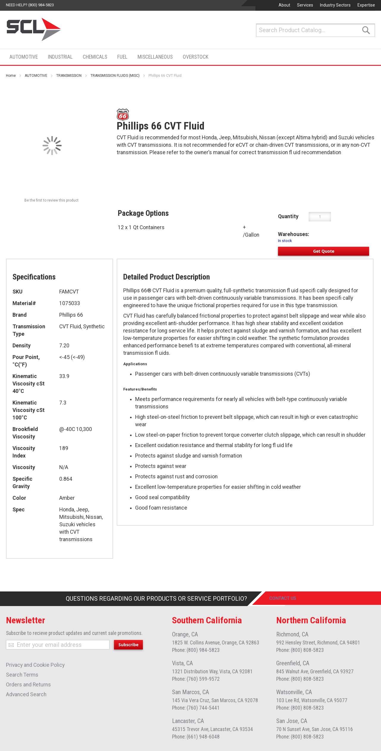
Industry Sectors (335, 5)
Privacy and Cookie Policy (35, 665)
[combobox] (315, 30)
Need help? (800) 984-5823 (30, 5)
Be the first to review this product (51, 200)
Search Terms (22, 675)
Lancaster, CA (188, 721)
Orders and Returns (28, 685)
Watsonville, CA (294, 692)
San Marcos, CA (190, 692)
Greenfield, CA (292, 663)
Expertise (366, 5)
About (284, 5)
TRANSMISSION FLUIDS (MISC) (115, 76)
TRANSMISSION (69, 76)
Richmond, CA (292, 634)
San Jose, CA (291, 721)
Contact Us (287, 598)
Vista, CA (182, 663)
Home (11, 76)
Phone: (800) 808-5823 (300, 650)
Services (305, 5)
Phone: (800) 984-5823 (196, 650)
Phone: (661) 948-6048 (196, 737)
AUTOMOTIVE (36, 76)
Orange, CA (185, 634)
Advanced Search (26, 694)
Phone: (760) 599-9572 (196, 679)
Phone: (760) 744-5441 (196, 708)
